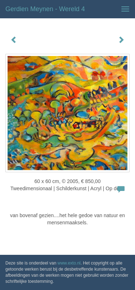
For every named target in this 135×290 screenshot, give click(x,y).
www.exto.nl (69, 263)
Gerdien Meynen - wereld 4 (45, 9)
